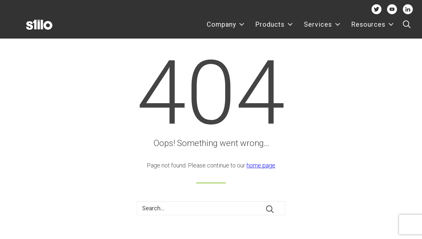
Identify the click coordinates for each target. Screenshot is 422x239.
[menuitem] (225, 28)
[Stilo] (28, 29)
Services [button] (322, 29)
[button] (407, 28)
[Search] (211, 208)
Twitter (376, 9)
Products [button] (274, 29)
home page (261, 165)
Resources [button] (372, 29)
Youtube (392, 9)
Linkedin (407, 9)
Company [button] (226, 29)
